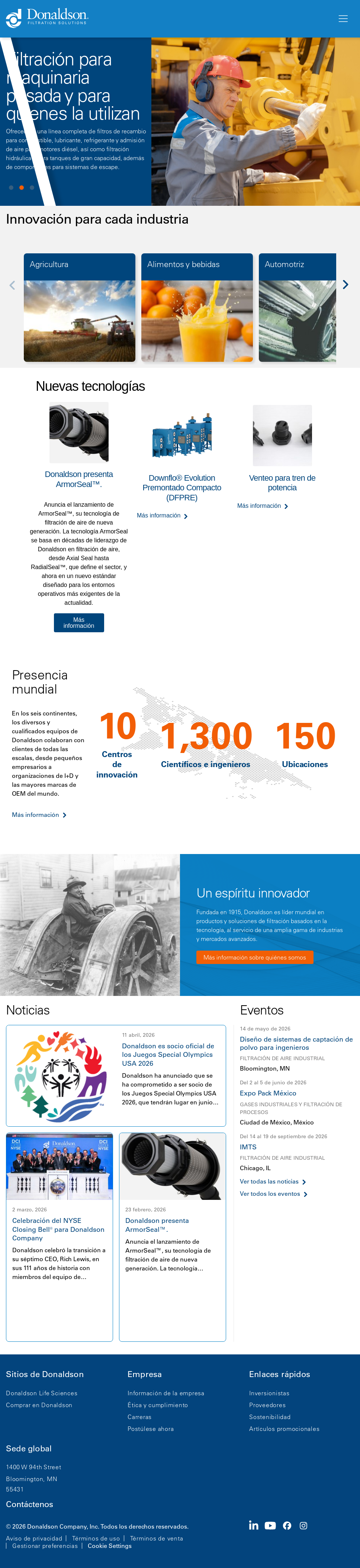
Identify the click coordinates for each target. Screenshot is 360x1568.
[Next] (349, 290)
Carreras (140, 1417)
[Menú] (342, 19)
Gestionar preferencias (45, 1546)
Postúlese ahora (151, 1429)
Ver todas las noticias (269, 1181)
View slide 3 (32, 187)
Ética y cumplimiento (158, 1405)
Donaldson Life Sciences (41, 1393)
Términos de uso (96, 1538)
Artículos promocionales (284, 1429)
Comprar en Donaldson (39, 1405)
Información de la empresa (166, 1393)
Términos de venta (156, 1538)
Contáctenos (29, 1504)
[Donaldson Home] (168, 18)
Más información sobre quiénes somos (254, 957)
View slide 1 (11, 187)
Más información (79, 623)
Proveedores (267, 1405)
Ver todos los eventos (270, 1193)
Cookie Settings (110, 1546)
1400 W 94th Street (33, 1467)
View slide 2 (21, 187)
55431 (15, 1489)
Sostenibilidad (270, 1417)
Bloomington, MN (31, 1479)
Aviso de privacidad (34, 1538)
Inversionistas (269, 1393)
